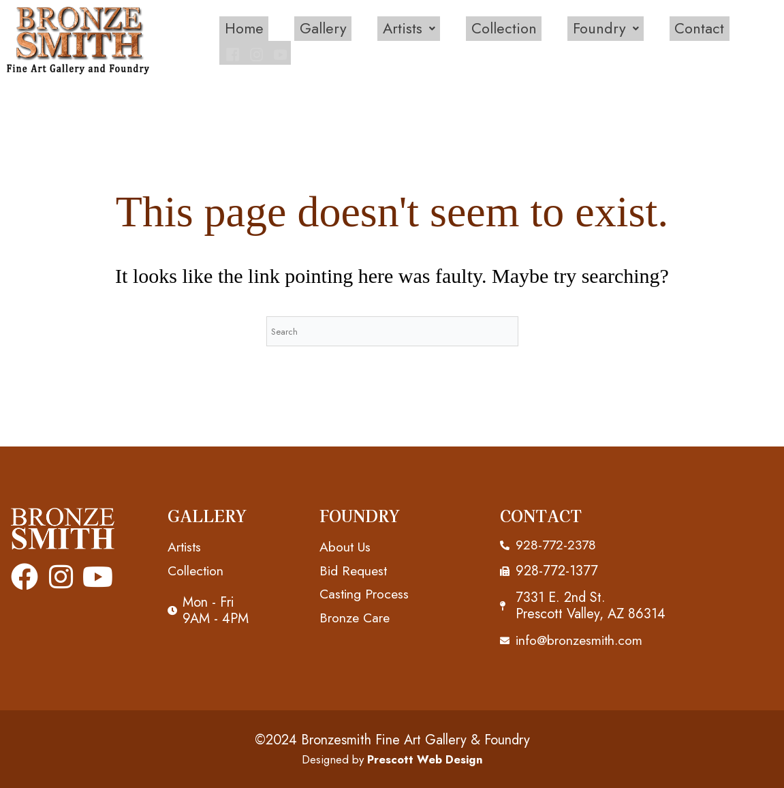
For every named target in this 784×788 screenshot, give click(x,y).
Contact (661, 39)
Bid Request (354, 569)
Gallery (286, 39)
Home (209, 39)
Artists (371, 39)
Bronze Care (355, 616)
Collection (465, 39)
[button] (371, 39)
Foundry (567, 39)
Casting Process (365, 593)
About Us (345, 545)
